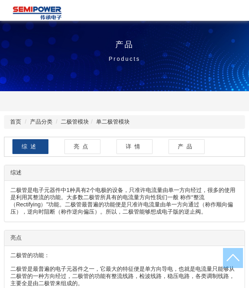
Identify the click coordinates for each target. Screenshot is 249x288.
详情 (134, 146)
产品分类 (41, 121)
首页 (15, 121)
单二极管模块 (113, 121)
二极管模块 (75, 121)
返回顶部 (233, 258)
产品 (186, 146)
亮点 (82, 146)
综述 (30, 146)
